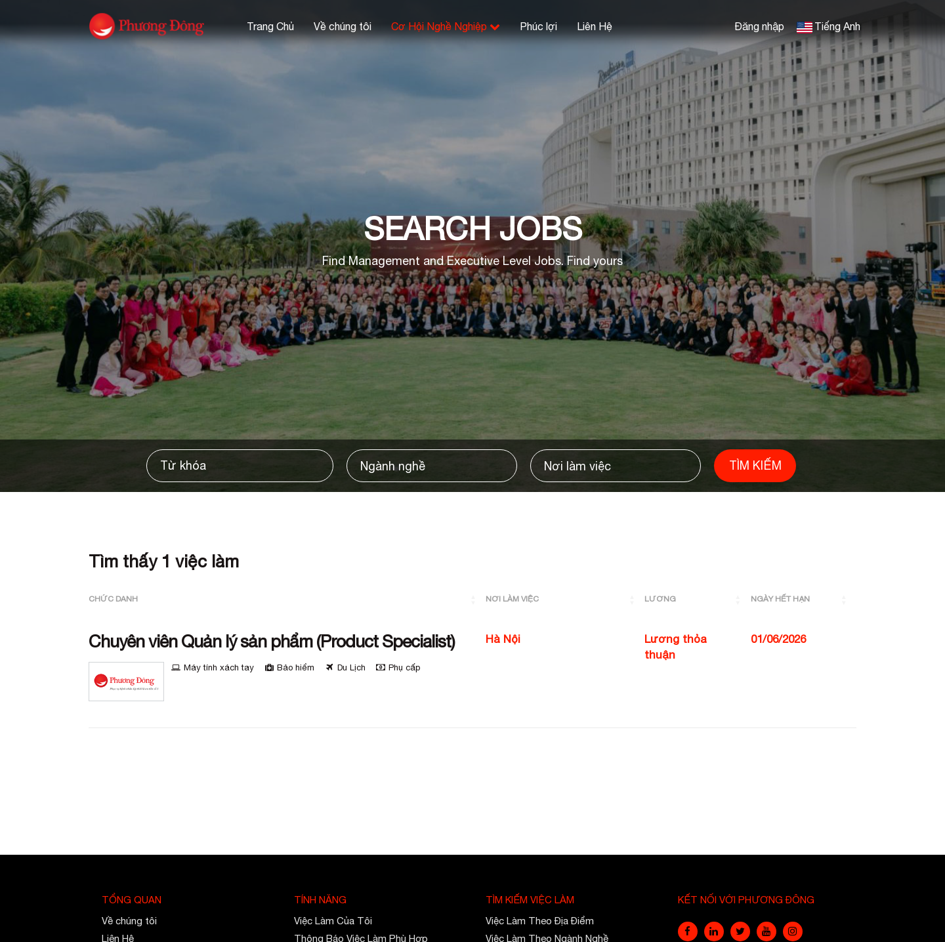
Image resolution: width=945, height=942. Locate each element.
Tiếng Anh (837, 26)
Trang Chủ (270, 26)
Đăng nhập (759, 26)
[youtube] (766, 931)
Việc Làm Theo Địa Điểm (540, 920)
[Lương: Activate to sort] (697, 599)
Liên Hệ (594, 26)
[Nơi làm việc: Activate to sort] (565, 599)
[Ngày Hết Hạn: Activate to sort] (803, 599)
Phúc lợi (538, 26)
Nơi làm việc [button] (512, 599)
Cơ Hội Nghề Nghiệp (445, 26)
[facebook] (688, 931)
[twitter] (740, 931)
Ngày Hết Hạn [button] (780, 599)
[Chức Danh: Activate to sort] (287, 599)
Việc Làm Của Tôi (333, 920)
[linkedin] (714, 931)
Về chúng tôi (342, 26)
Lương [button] (660, 599)
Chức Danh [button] (113, 599)
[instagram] (793, 931)
